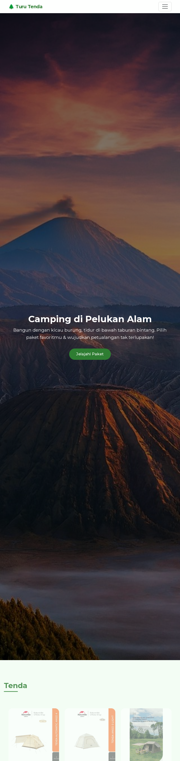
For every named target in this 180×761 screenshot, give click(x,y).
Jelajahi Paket (90, 354)
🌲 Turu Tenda (25, 6)
